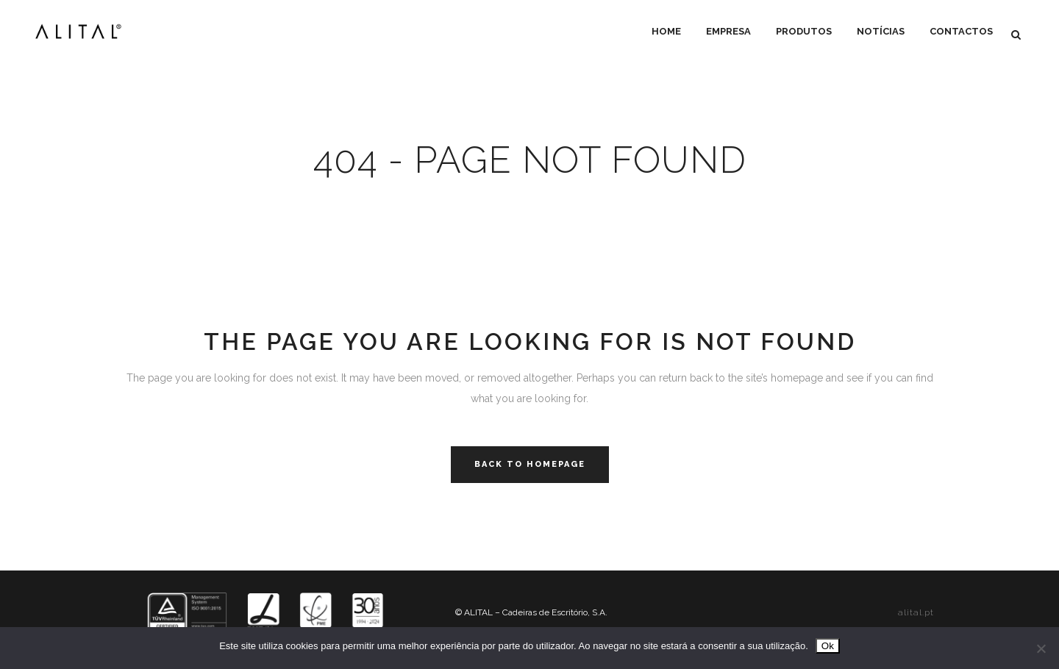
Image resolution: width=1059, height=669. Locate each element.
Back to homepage (529, 464)
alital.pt (916, 612)
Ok (827, 645)
